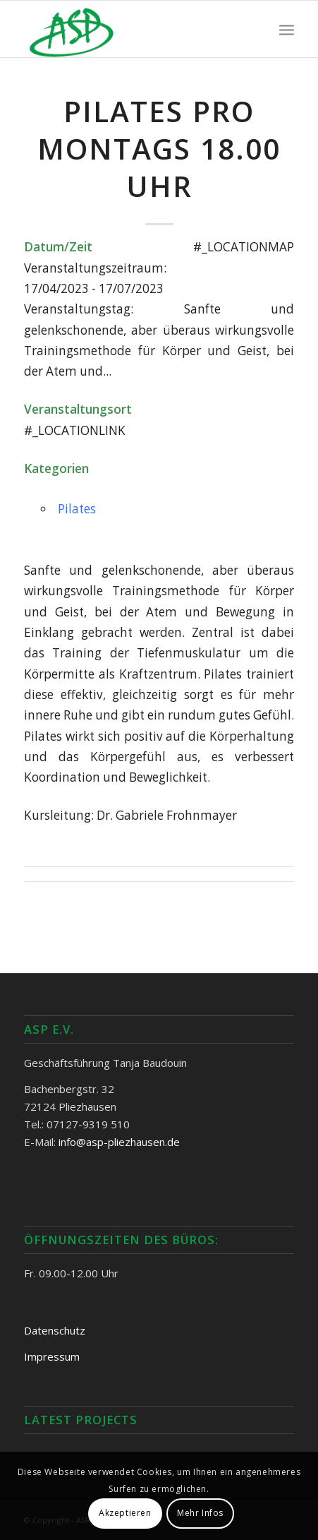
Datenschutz (54, 1330)
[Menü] (286, 29)
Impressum (52, 1356)
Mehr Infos (200, 1513)
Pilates (77, 509)
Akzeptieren (125, 1513)
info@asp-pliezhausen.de (119, 1142)
